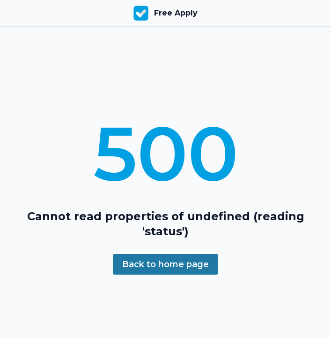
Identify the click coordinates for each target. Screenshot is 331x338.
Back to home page (165, 264)
